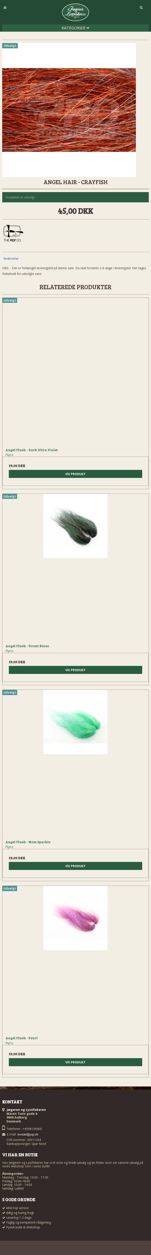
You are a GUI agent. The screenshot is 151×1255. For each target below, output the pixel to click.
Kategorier (75, 28)
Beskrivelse (11, 258)
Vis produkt (75, 474)
